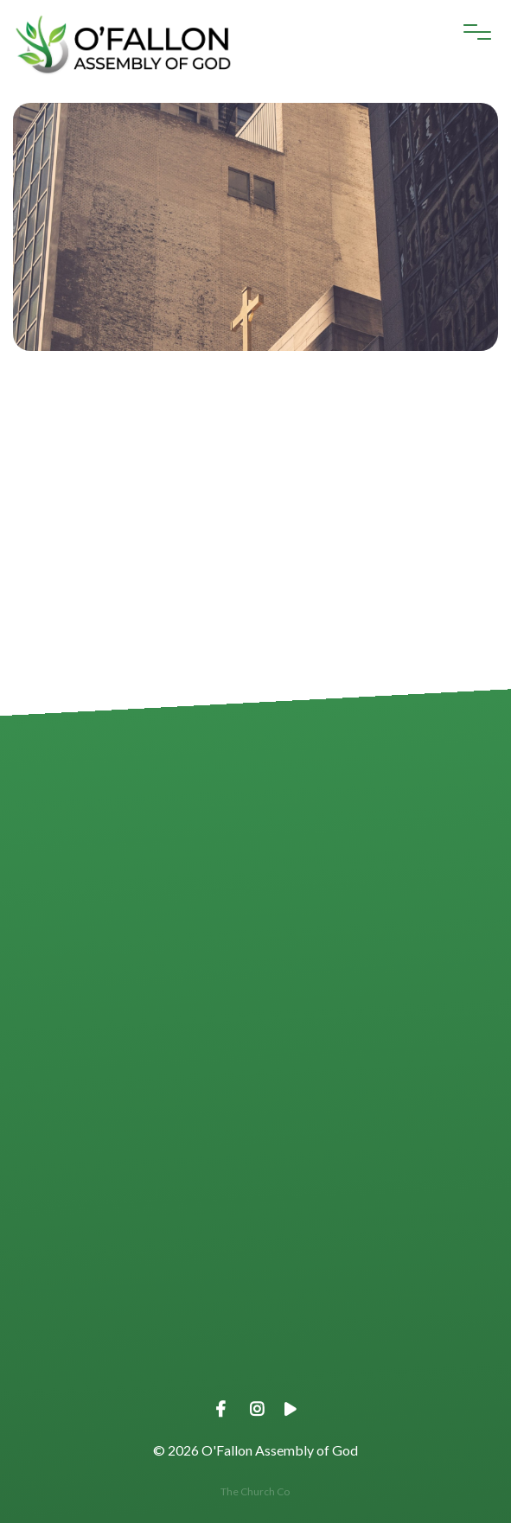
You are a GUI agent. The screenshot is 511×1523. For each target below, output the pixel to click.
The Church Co (255, 1491)
